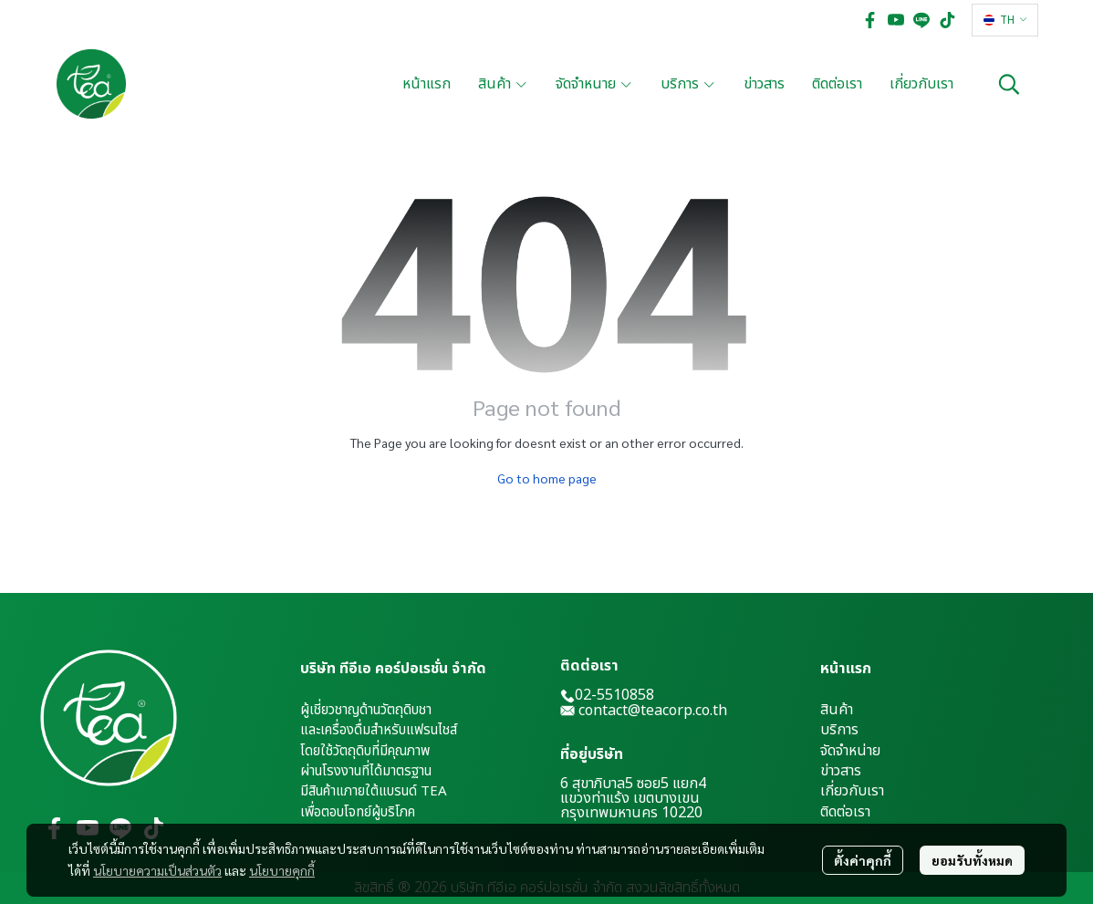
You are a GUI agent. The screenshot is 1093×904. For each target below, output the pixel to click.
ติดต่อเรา (845, 812)
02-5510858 (607, 695)
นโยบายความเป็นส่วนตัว (157, 870)
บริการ (839, 730)
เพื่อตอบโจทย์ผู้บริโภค (357, 812)
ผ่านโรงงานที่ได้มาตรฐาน (366, 771)
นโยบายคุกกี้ (282, 870)
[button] (1005, 20)
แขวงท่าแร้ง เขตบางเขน (630, 798)
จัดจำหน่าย (850, 751)
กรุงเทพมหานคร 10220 (631, 813)
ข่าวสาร (840, 771)
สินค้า (836, 710)
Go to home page (547, 478)
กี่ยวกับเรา (854, 791)
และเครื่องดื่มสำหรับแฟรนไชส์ (378, 730)
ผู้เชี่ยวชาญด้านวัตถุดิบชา (366, 710)
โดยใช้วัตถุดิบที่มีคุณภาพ (365, 751)
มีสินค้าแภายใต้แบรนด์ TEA (373, 791)
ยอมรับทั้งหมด (972, 860)
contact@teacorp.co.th (652, 711)
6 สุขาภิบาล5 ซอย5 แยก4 (633, 784)
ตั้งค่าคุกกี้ (862, 860)
